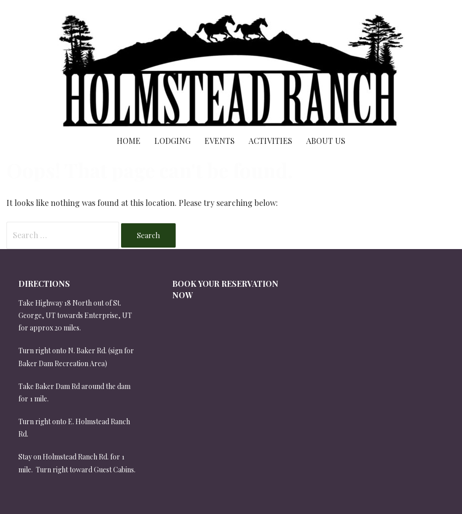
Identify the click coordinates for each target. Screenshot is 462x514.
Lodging (172, 140)
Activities (270, 140)
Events (219, 140)
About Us (325, 140)
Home (128, 140)
